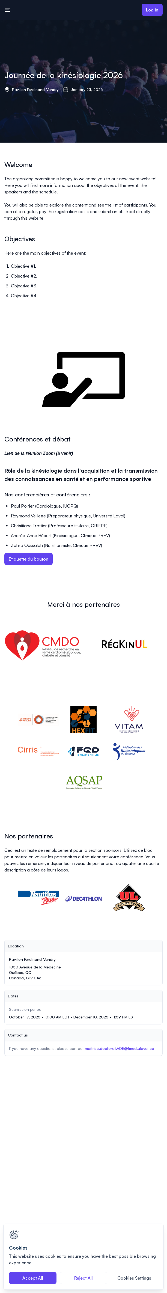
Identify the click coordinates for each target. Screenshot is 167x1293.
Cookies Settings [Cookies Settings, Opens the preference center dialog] (134, 1278)
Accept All (32, 1278)
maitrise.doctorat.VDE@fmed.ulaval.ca (119, 1048)
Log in (152, 10)
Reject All (83, 1278)
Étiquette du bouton (28, 559)
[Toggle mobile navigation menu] (7, 10)
